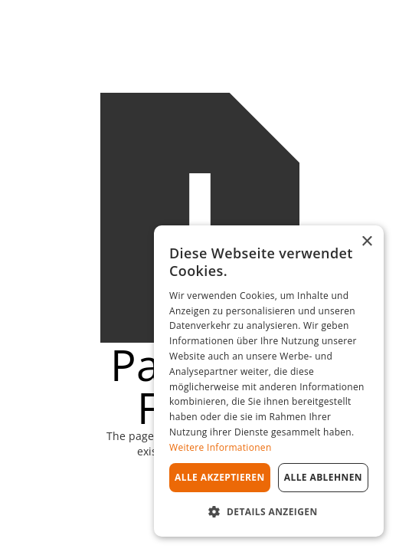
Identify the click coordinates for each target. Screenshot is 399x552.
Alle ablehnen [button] (323, 477)
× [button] (366, 242)
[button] (268, 511)
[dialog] (269, 381)
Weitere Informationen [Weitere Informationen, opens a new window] (220, 447)
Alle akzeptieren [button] (220, 477)
